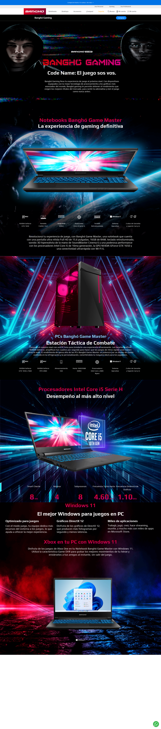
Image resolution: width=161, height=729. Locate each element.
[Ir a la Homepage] (35, 11)
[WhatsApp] (156, 724)
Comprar (121, 18)
